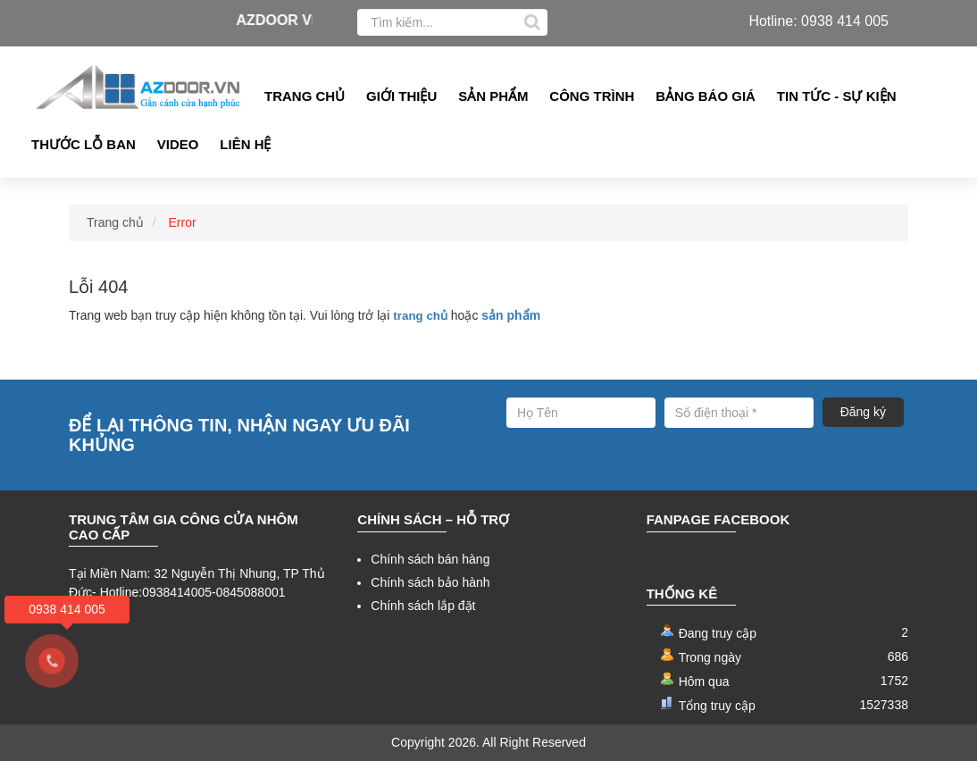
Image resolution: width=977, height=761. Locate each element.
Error (182, 222)
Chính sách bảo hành (430, 582)
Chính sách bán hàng (430, 559)
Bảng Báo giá (706, 96)
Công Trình (591, 96)
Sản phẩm (493, 96)
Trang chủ (304, 96)
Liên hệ (245, 144)
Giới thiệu (401, 96)
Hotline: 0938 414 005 (818, 21)
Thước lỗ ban (83, 144)
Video (178, 144)
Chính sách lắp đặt (423, 605)
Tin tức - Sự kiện (837, 96)
